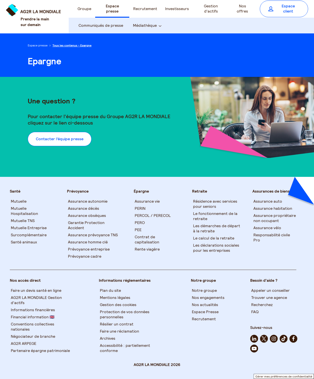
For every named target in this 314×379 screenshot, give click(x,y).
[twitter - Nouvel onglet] (264, 339)
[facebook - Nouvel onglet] (293, 339)
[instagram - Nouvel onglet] (274, 339)
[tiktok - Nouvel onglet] (284, 339)
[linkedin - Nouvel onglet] (254, 339)
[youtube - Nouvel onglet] (254, 348)
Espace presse (38, 45)
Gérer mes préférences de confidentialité (283, 376)
